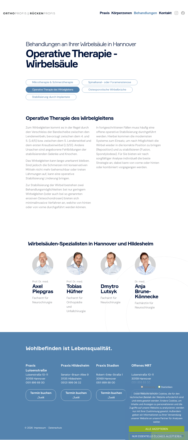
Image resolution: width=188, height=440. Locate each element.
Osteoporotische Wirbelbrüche (107, 90)
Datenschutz (55, 428)
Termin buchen (40, 395)
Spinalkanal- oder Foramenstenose (109, 82)
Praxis (105, 13)
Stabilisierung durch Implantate (51, 97)
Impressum (40, 428)
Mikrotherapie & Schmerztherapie (52, 82)
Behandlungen (145, 13)
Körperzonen (121, 13)
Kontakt (165, 13)
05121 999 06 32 (71, 383)
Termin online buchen (170, 435)
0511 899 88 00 (35, 383)
